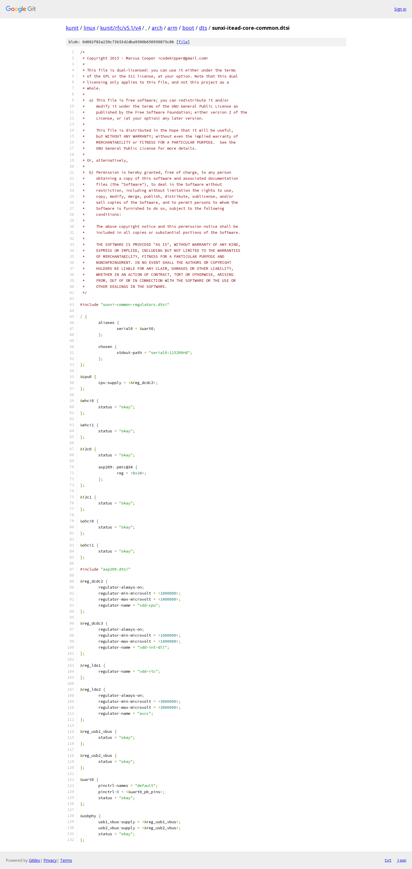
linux (89, 27)
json (401, 860)
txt (388, 860)
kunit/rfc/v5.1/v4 (120, 27)
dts (203, 27)
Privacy (50, 860)
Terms (66, 860)
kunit (72, 27)
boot (188, 27)
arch (157, 27)
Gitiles (34, 860)
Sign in (400, 9)
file (183, 41)
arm (172, 27)
